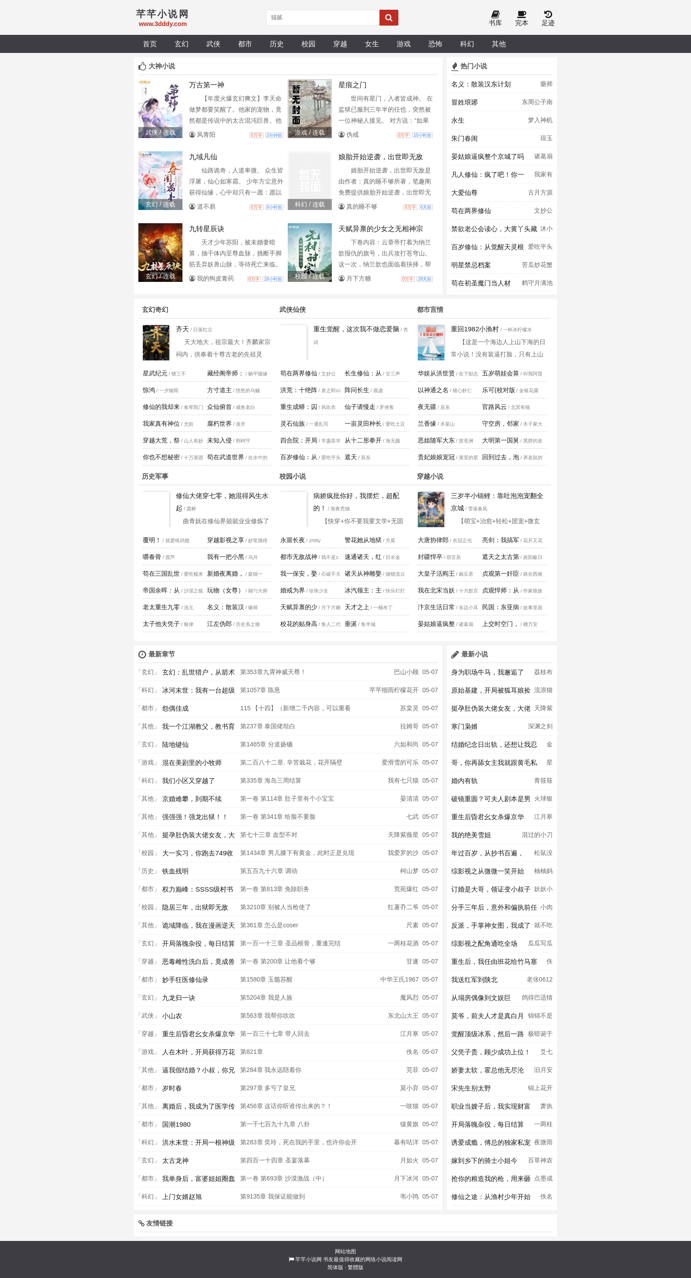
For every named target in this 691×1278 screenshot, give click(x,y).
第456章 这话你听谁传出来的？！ (286, 1105)
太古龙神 (175, 1160)
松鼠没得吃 (543, 855)
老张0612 (540, 979)
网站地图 (345, 1251)
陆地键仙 (175, 744)
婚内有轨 (464, 780)
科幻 (467, 44)
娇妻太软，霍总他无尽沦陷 (487, 1072)
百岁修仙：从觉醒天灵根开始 (487, 249)
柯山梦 (409, 870)
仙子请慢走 (360, 406)
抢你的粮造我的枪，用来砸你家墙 (491, 1181)
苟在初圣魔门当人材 (481, 283)
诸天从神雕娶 (363, 573)
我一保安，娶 (298, 573)
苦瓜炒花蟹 (537, 264)
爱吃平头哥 (540, 249)
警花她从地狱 (363, 539)
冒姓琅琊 (464, 102)
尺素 (412, 925)
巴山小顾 (406, 671)
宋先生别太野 (471, 1088)
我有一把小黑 (225, 556)
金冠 (549, 747)
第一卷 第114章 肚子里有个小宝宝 (287, 798)
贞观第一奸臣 (500, 573)
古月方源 (540, 192)
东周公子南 (537, 101)
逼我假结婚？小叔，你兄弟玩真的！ (198, 1072)
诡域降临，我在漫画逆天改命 (198, 928)
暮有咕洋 (406, 1142)
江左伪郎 (219, 623)
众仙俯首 (219, 406)
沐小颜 (546, 231)
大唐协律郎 (433, 539)
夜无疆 (427, 406)
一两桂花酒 (403, 943)
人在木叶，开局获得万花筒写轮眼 (198, 1054)
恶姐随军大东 (436, 440)
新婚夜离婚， (225, 573)
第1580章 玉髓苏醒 (266, 979)
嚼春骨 (152, 556)
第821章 (251, 1051)
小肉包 (546, 909)
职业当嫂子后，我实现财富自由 (491, 1108)
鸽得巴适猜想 (537, 1000)
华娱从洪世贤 (436, 373)
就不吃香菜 (543, 928)
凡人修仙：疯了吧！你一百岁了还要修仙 (487, 177)
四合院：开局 (298, 440)
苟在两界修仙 (471, 210)
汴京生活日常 (436, 607)
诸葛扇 (543, 156)
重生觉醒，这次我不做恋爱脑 (356, 329)
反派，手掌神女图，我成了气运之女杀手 (491, 928)
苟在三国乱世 (161, 573)
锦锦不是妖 (540, 1018)
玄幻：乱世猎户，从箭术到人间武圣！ (198, 674)
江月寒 (409, 1033)
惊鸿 (149, 390)
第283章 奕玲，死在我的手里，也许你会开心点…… (298, 1145)
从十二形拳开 (363, 440)
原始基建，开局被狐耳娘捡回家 (491, 692)
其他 (499, 44)
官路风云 (494, 406)
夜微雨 (543, 1142)
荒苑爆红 (406, 888)
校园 (308, 44)
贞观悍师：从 (500, 590)
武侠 (213, 44)
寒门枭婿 (464, 726)
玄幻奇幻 (155, 309)
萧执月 (546, 1108)
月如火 (409, 1160)
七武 (412, 816)
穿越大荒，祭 (161, 440)
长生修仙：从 (363, 373)
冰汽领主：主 (363, 590)
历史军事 (155, 476)
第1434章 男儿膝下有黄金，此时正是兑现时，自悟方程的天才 (297, 855)
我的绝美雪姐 (471, 835)
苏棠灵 (409, 708)
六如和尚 (406, 744)
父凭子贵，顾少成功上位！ (491, 1052)
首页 (150, 44)
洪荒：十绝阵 (298, 390)
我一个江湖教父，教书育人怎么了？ (198, 729)
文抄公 (543, 210)
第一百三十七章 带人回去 (275, 1033)
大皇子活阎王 (436, 573)
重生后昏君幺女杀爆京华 (198, 1034)
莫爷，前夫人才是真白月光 (487, 1018)
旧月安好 (543, 1072)
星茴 (549, 765)
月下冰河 (406, 1178)
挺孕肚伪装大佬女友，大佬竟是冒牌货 (198, 837)
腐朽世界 (219, 423)
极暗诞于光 (540, 1036)
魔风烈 (409, 997)
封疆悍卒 (430, 556)
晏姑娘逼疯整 (436, 623)
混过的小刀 (537, 834)
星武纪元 (155, 373)
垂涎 (351, 623)
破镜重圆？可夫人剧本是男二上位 (491, 801)
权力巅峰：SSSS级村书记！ (197, 891)
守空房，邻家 (500, 423)
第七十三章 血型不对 (268, 834)
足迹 (548, 18)
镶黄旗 (409, 1124)
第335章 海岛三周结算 (270, 780)
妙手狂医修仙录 (185, 979)
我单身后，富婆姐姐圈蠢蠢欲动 (198, 1181)
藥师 (546, 83)
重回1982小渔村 (475, 329)
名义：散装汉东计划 (481, 84)
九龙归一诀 (178, 997)
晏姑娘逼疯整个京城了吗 (487, 156)
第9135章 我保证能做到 (272, 1196)
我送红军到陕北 (474, 979)
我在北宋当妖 (436, 590)
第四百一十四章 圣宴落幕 (275, 1160)
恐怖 (435, 44)
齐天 (182, 329)
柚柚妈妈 (543, 873)
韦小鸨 (409, 1196)
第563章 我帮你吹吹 (267, 1015)
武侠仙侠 (292, 309)
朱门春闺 (464, 138)
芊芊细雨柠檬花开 (394, 689)
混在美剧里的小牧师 (192, 762)
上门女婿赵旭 (182, 1196)
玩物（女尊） (225, 590)
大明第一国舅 (500, 440)
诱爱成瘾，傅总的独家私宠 (491, 1142)
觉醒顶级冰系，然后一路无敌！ (487, 1036)
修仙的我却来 (161, 406)
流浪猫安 (543, 692)
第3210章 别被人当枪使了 (275, 907)
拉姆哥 (409, 726)
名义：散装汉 (225, 607)
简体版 (335, 1267)
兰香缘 (427, 423)
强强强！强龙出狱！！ (195, 817)
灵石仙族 (292, 423)
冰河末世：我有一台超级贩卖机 (198, 692)
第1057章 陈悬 (260, 689)
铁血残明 (175, 871)
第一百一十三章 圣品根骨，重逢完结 (290, 943)
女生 (372, 44)
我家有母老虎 (543, 177)
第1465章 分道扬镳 (266, 744)
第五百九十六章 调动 (268, 870)
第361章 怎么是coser (269, 925)
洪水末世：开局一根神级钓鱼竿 (198, 1145)
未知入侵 (219, 440)
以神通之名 (433, 390)
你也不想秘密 (161, 457)
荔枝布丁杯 (543, 674)
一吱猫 (409, 1105)
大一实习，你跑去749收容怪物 (197, 855)
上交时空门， (500, 623)
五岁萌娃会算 (500, 373)
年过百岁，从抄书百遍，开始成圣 (487, 855)
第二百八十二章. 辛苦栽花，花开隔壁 (291, 762)
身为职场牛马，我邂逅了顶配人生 (487, 674)
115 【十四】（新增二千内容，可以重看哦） (295, 711)
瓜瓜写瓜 (540, 943)
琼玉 (546, 138)
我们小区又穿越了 (188, 780)
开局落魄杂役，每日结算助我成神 (198, 946)
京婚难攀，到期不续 (192, 798)
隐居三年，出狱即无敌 (195, 907)
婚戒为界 (292, 590)
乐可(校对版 (498, 390)
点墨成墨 (543, 1181)
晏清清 (409, 798)
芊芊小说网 (308, 1259)
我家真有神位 (161, 423)
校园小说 (292, 476)
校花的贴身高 (298, 623)
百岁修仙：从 (298, 457)
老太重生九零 (161, 607)
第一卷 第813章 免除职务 (274, 888)
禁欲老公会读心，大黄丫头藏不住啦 (494, 231)
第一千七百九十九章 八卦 (275, 1124)
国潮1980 (176, 1124)
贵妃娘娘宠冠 (436, 457)
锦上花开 (540, 1087)
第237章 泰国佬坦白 (267, 726)
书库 (495, 18)
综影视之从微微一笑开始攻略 (487, 873)
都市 (245, 44)
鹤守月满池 (537, 282)
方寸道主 (219, 390)
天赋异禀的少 (298, 607)
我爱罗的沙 (403, 852)
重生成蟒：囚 (298, 406)
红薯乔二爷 (403, 907)
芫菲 (412, 1069)
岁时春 (172, 1088)
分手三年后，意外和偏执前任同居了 (494, 909)
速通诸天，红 (363, 556)
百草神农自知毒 (540, 1163)
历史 (277, 44)
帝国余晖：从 (161, 590)
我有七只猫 (403, 780)
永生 (457, 120)
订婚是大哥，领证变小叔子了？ (491, 891)
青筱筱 (543, 780)
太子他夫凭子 (161, 623)
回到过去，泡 (500, 457)
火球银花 (543, 801)
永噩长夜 (292, 539)
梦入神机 (540, 120)
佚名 (412, 1051)
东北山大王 (403, 1015)
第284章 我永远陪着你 (270, 1069)
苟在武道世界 (225, 457)
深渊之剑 (540, 726)
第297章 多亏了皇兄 (267, 1087)
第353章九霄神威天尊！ (273, 671)
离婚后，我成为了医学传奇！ (198, 1108)
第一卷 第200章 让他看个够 (278, 961)
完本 (521, 18)
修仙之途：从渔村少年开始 (491, 1196)
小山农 (172, 1015)
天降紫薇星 (403, 834)
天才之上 (357, 607)
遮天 (351, 457)
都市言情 (430, 309)
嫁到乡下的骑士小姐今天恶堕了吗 (484, 1163)
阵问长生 (357, 390)
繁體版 (356, 1267)
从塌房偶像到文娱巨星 (481, 1000)
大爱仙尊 (464, 192)
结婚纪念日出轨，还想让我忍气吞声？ (494, 747)
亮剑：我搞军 (500, 539)
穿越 (340, 44)
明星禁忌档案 (471, 265)
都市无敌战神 (298, 556)
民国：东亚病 (500, 607)
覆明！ (152, 539)
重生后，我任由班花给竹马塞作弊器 (494, 964)
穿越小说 (430, 476)
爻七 (546, 1051)
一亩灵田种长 (363, 423)
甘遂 (412, 961)
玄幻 (182, 44)
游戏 (404, 44)
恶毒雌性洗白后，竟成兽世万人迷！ (198, 964)
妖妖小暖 (543, 891)
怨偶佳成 (175, 708)
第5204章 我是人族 (266, 997)
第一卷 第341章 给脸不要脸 (278, 816)
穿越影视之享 (225, 539)
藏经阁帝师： (225, 373)
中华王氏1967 (399, 979)
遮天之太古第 (500, 556)
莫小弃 (409, 1087)
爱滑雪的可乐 (400, 762)
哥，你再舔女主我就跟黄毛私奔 (494, 765)
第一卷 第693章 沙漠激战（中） (284, 1178)
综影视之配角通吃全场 (484, 943)
